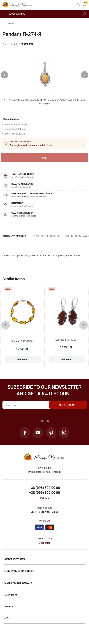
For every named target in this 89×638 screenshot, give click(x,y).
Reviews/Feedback (46, 236)
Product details (14, 236)
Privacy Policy (44, 538)
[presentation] (4, 74)
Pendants (10, 23)
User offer (44, 543)
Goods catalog (13, 14)
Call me (44, 499)
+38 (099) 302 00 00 (44, 493)
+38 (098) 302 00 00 (44, 488)
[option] (46, 239)
